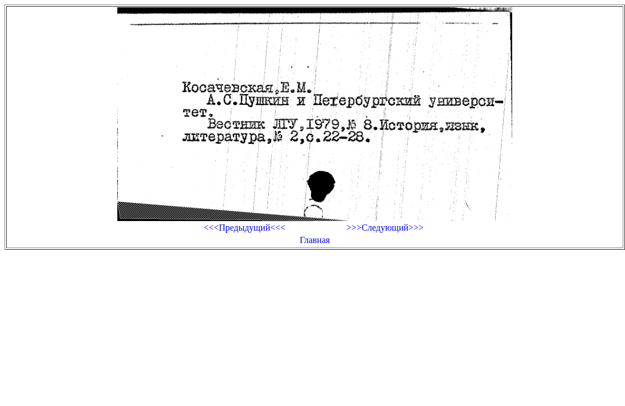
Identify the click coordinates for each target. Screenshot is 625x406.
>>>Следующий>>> (385, 227)
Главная (315, 240)
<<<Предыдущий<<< (244, 227)
